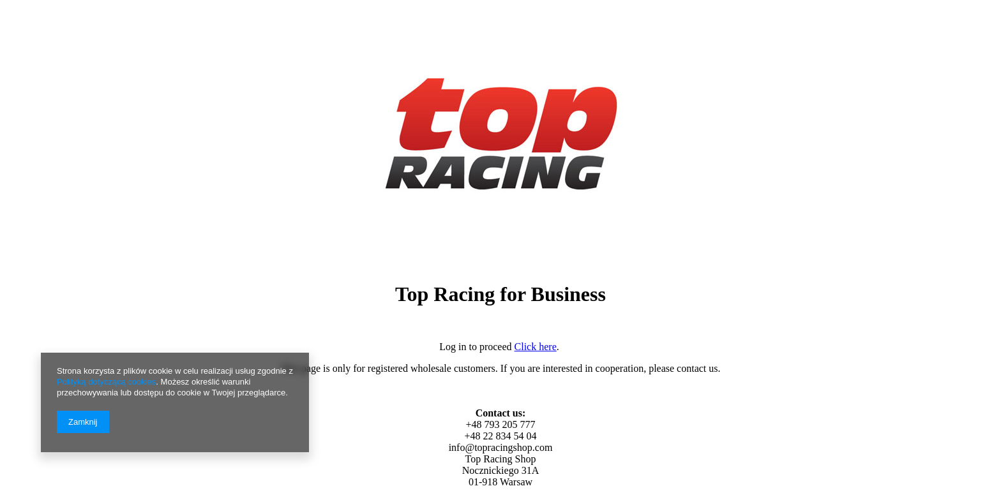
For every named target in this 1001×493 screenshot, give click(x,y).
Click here (536, 346)
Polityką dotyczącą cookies (106, 381)
